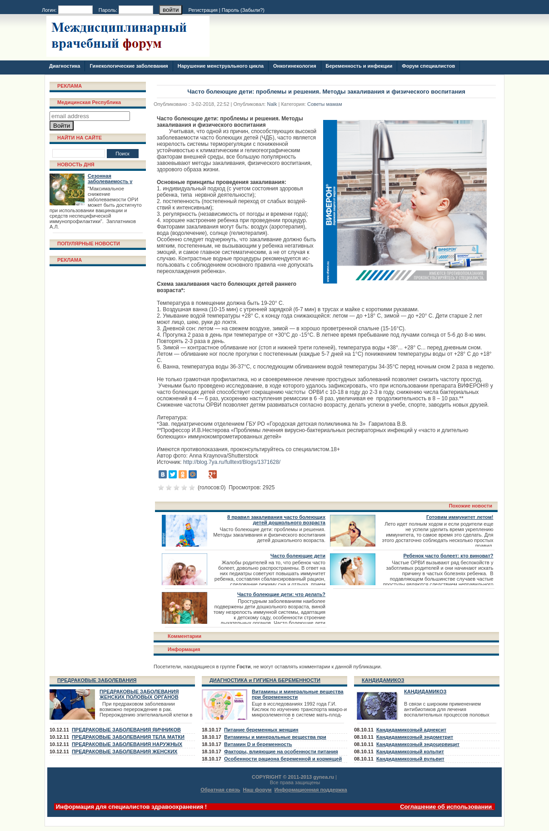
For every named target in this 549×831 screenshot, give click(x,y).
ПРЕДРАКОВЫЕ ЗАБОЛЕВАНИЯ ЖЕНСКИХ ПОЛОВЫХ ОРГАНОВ (139, 694)
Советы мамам (324, 104)
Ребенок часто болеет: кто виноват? (448, 555)
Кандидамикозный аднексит (411, 729)
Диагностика (64, 66)
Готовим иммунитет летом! (459, 517)
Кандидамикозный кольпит (410, 751)
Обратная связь (220, 789)
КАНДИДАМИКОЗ (383, 680)
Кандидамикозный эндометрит (414, 737)
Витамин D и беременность (258, 744)
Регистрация (203, 10)
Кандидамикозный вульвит (410, 758)
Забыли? (252, 10)
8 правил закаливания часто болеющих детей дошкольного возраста (276, 519)
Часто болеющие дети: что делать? (281, 594)
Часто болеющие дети (297, 555)
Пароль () (243, 10)
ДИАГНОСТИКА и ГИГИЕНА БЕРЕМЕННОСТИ (265, 680)
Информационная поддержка (310, 789)
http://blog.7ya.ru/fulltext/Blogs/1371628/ (231, 462)
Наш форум (257, 789)
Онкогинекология (294, 66)
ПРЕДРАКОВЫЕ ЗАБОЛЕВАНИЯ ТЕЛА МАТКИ (128, 737)
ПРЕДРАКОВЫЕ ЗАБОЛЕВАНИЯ (96, 680)
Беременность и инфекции (359, 66)
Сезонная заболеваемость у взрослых (110, 181)
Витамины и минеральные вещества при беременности (298, 694)
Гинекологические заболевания (129, 66)
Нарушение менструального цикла (221, 66)
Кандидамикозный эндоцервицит (417, 744)
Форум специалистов (428, 66)
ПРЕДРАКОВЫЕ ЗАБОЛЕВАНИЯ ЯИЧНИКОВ (126, 729)
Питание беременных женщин (261, 729)
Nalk (272, 104)
